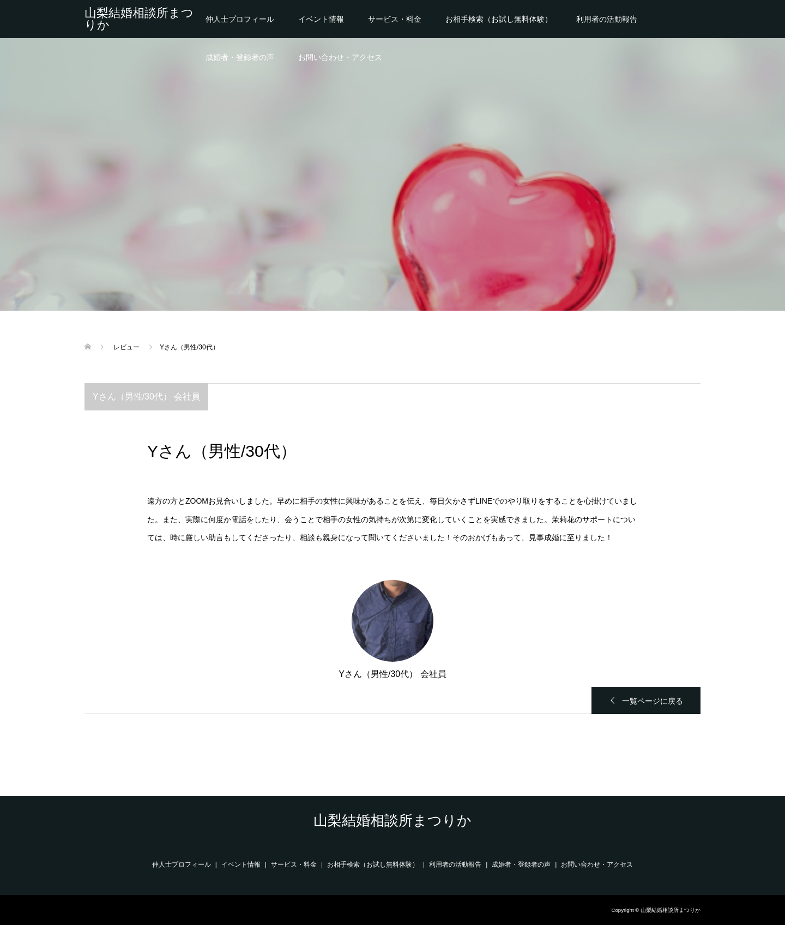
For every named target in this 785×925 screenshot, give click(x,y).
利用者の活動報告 (606, 19)
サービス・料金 (394, 19)
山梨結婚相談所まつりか (139, 19)
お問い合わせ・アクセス (340, 57)
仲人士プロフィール (240, 19)
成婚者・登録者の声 (240, 57)
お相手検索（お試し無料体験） (498, 19)
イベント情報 (321, 19)
